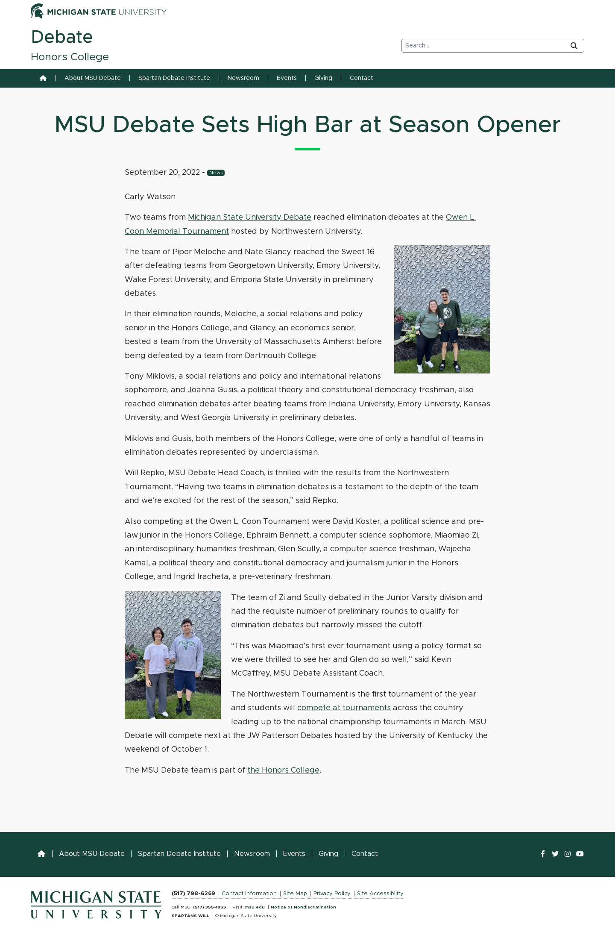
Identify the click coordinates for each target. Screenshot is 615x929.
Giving (323, 78)
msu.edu (255, 907)
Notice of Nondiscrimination (303, 907)
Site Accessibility (380, 894)
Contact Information (249, 894)
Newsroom (243, 78)
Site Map (295, 894)
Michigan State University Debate (249, 217)
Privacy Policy (332, 894)
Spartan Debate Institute (174, 78)
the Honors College (283, 770)
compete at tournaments (344, 708)
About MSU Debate (92, 78)
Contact (361, 78)
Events (287, 78)
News (216, 173)
